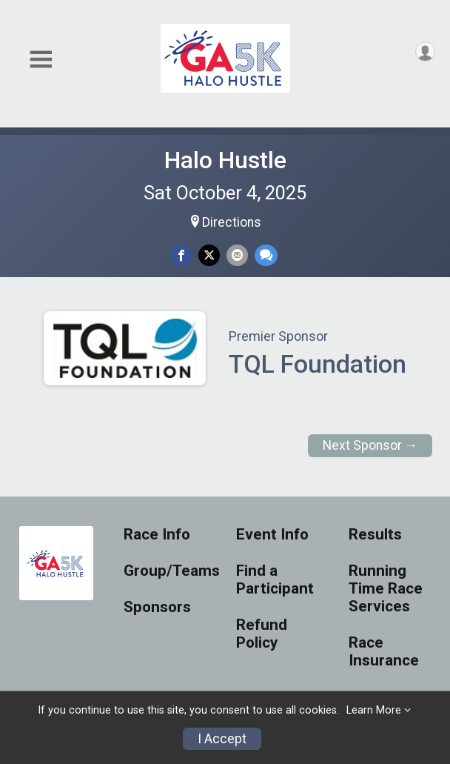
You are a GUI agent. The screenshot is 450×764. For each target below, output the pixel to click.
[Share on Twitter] (209, 255)
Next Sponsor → (370, 445)
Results (375, 534)
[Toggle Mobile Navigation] (41, 59)
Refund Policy (261, 634)
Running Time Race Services (386, 588)
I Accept (222, 738)
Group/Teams (169, 570)
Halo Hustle (225, 160)
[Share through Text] (266, 255)
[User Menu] (425, 51)
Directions (231, 222)
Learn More (373, 710)
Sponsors (157, 607)
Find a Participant (275, 579)
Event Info (272, 534)
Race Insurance (384, 651)
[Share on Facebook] (181, 255)
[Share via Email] (237, 255)
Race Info (157, 534)
